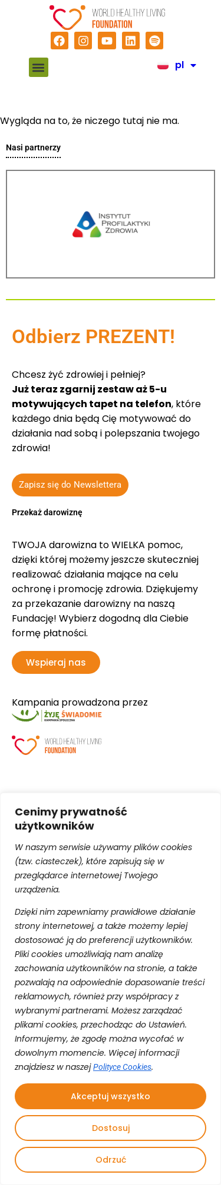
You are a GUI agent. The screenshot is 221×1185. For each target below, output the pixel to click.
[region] (110, 989)
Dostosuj (111, 1128)
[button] (38, 67)
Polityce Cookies (122, 1067)
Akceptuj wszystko (110, 1096)
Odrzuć (110, 1160)
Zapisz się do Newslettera (70, 484)
